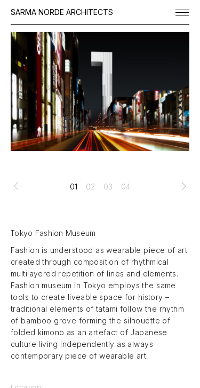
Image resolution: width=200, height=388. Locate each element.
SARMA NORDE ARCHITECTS (62, 12)
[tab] (73, 187)
